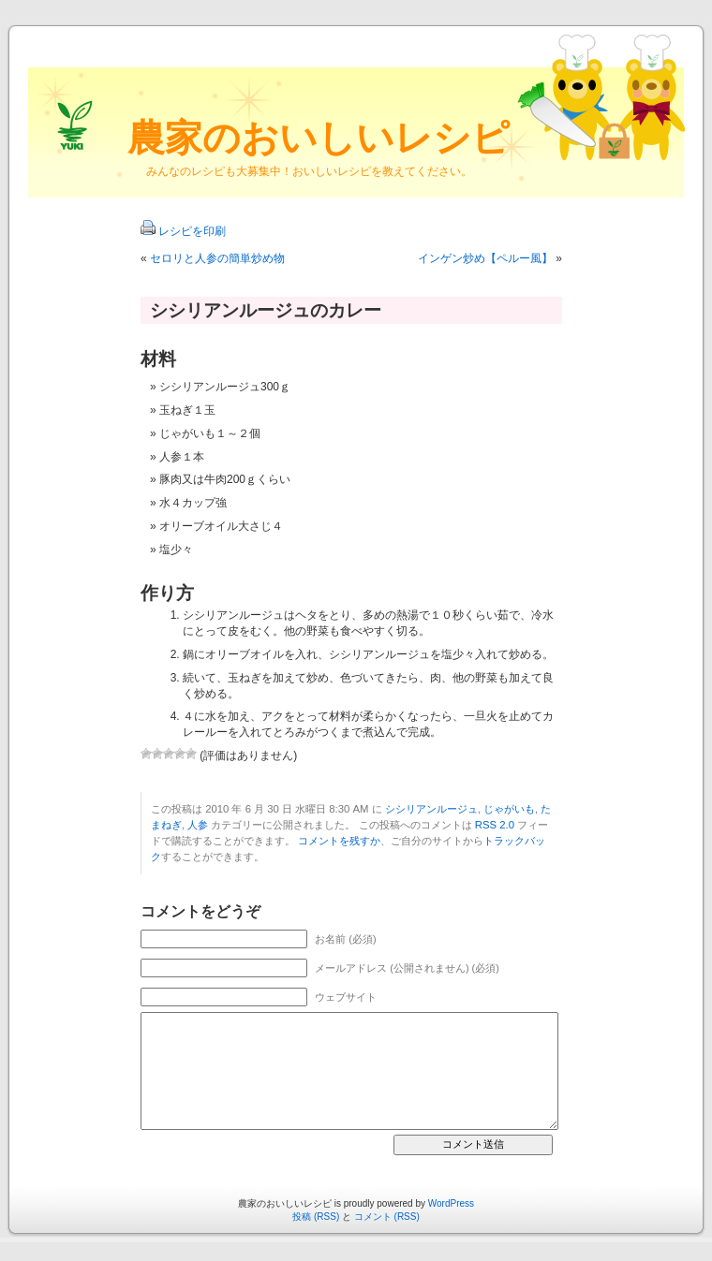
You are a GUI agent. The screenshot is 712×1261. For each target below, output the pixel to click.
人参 (197, 824)
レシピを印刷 (192, 231)
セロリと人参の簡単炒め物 (217, 258)
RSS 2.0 (494, 824)
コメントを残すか (339, 840)
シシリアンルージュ (431, 808)
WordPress (451, 1203)
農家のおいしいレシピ (318, 137)
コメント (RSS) (387, 1216)
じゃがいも (509, 808)
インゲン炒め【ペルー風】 (485, 258)
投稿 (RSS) (315, 1216)
